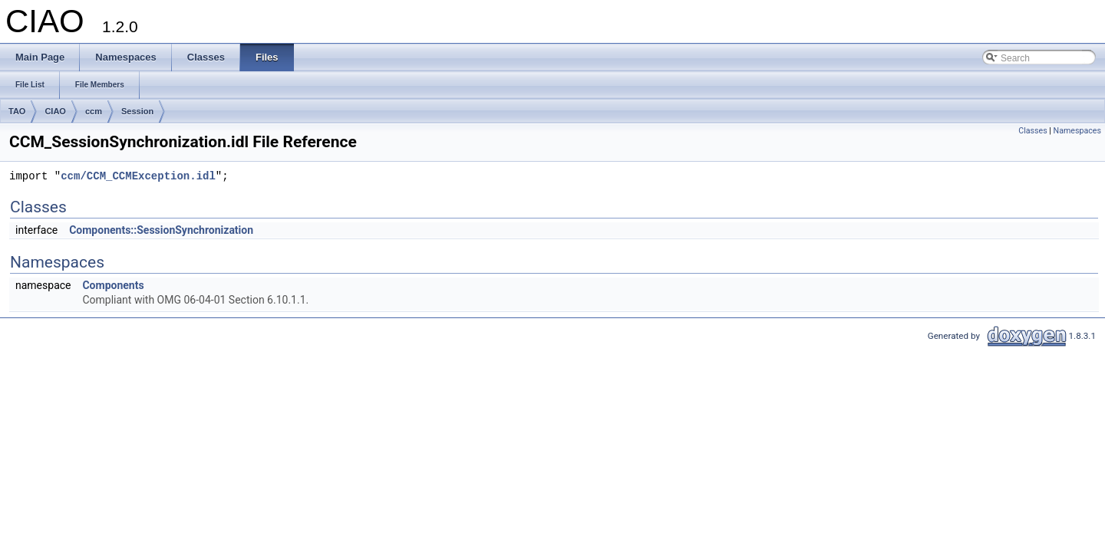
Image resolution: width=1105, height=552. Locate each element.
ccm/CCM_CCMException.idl (138, 176)
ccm (93, 111)
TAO (16, 111)
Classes (1032, 131)
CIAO (55, 111)
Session (137, 111)
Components (112, 285)
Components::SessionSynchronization (161, 230)
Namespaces (1077, 131)
